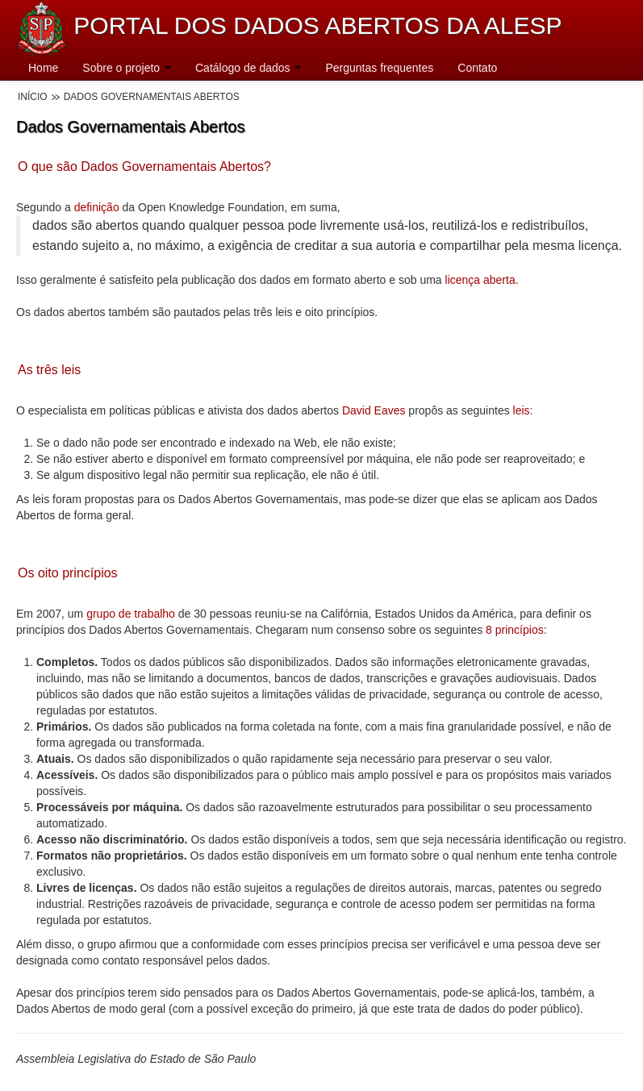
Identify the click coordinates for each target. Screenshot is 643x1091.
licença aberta (480, 279)
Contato (477, 67)
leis (520, 410)
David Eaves (374, 410)
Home (43, 67)
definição (96, 207)
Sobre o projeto (126, 67)
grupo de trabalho (130, 613)
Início (33, 96)
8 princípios (515, 629)
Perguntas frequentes (379, 67)
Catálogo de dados (248, 67)
